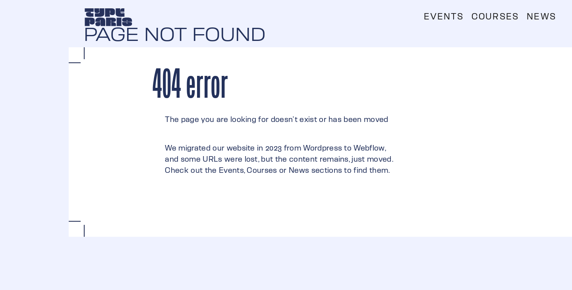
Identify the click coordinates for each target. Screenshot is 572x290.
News (541, 16)
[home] (108, 17)
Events (444, 16)
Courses (495, 16)
